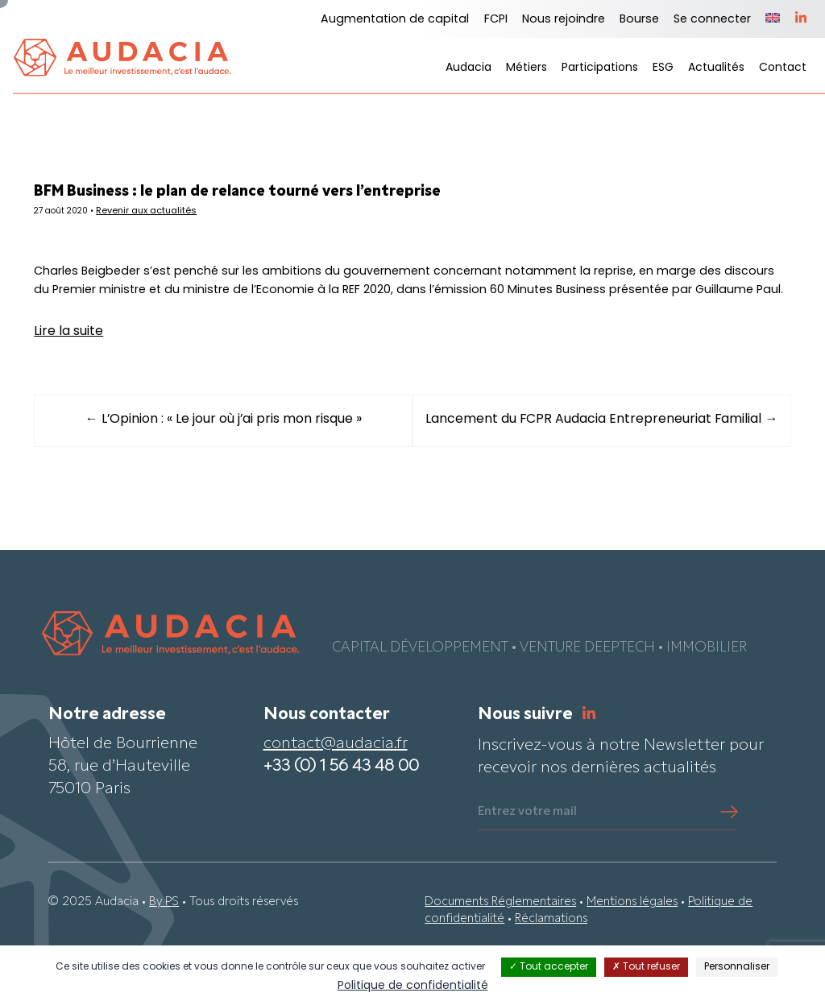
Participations (600, 68)
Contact (782, 68)
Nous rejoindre (563, 20)
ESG (663, 68)
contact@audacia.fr (335, 792)
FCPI (496, 20)
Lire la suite (92, 366)
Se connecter (712, 20)
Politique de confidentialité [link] (413, 986)
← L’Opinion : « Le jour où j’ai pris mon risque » (236, 455)
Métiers (526, 68)
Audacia (468, 68)
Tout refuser (646, 967)
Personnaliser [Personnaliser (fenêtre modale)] (736, 967)
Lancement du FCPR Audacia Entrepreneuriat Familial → (589, 461)
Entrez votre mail (527, 859)
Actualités (716, 68)
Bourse (639, 20)
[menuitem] (773, 19)
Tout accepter (548, 967)
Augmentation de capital (395, 20)
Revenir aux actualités (177, 213)
